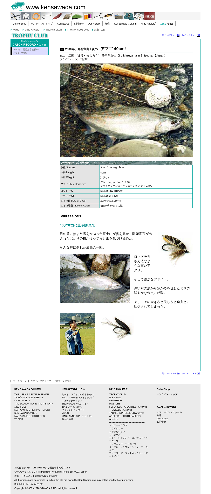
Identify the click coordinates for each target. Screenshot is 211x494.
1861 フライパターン (72, 407)
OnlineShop (163, 389)
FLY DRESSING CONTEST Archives (128, 407)
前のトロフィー (171, 35)
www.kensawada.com (55, 7)
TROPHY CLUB (54, 29)
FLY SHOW (115, 397)
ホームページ (19, 381)
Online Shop (19, 23)
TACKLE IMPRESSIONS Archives (126, 413)
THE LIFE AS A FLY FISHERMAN (31, 394)
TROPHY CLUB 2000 (78, 29)
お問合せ (79, 23)
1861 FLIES (20, 407)
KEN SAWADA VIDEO (25, 413)
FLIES (166, 23)
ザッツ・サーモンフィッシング (78, 397)
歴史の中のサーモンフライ (75, 403)
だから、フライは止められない (78, 394)
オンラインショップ (41, 23)
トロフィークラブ (118, 425)
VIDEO (65, 413)
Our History (94, 23)
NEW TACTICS (22, 400)
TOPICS (18, 419)
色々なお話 (67, 419)
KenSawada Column (125, 23)
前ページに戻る (63, 381)
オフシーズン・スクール (169, 412)
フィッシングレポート (73, 410)
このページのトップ (41, 381)
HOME (16, 29)
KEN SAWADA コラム (73, 389)
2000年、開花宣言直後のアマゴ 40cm (25, 51)
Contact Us (63, 23)
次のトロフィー (191, 35)
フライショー (116, 428)
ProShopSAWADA (167, 407)
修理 (107, 23)
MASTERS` (115, 403)
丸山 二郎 (100, 29)
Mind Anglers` (148, 23)
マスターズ (115, 434)
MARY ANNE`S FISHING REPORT (32, 410)
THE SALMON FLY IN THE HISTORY (33, 403)
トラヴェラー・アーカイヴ (122, 444)
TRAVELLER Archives (120, 410)
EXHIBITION (115, 400)
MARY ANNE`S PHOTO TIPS (29, 416)
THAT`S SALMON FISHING (28, 397)
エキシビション (117, 431)
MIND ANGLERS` (118, 389)
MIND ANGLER (32, 29)
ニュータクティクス (72, 400)
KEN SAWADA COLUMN (27, 389)
